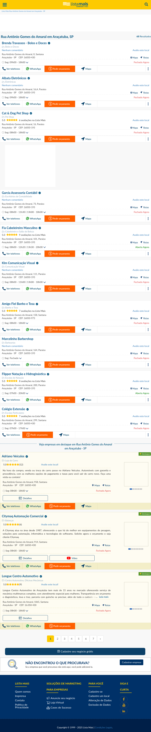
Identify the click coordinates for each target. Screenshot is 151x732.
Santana (39, 54)
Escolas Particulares (13, 411)
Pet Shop (8, 116)
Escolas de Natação (13, 376)
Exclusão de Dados (100, 703)
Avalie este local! (49, 463)
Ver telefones (11, 69)
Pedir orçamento (59, 69)
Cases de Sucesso (60, 706)
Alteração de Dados (100, 698)
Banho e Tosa (10, 306)
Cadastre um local (99, 694)
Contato (20, 698)
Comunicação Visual (13, 266)
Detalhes (12, 496)
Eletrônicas (9, 81)
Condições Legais (103, 726)
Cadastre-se (95, 690)
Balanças (8, 519)
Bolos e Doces (10, 46)
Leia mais (104, 595)
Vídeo (32, 556)
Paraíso (42, 89)
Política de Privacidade (22, 704)
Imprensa (20, 694)
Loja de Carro (10, 459)
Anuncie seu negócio (62, 696)
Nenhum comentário (12, 50)
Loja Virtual (55, 701)
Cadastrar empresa (131, 660)
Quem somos (23, 690)
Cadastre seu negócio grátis (75, 650)
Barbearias (8, 341)
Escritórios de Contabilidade (17, 196)
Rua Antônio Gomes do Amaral (17, 54)
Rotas (144, 57)
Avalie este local (141, 50)
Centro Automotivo (13, 579)
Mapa (135, 57)
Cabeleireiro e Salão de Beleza (18, 231)
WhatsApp (33, 69)
